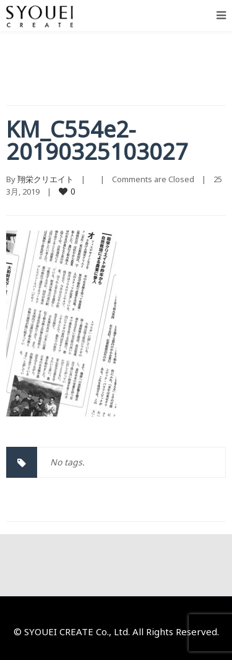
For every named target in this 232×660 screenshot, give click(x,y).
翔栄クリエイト (45, 179)
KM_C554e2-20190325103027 (97, 140)
